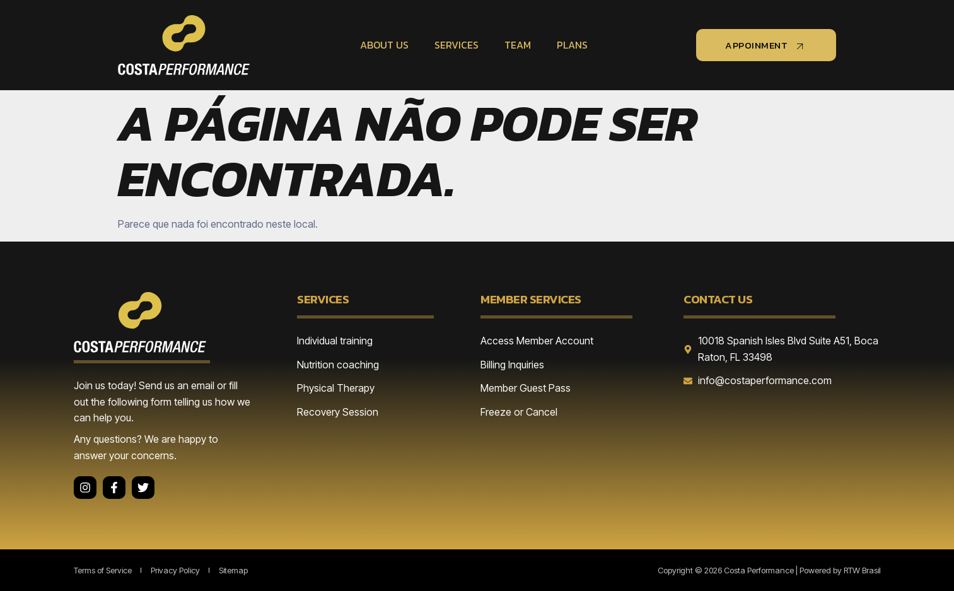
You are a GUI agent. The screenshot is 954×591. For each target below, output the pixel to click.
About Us (384, 44)
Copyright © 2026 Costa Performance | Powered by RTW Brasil (769, 570)
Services (456, 44)
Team (516, 44)
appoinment (766, 45)
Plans (570, 44)
